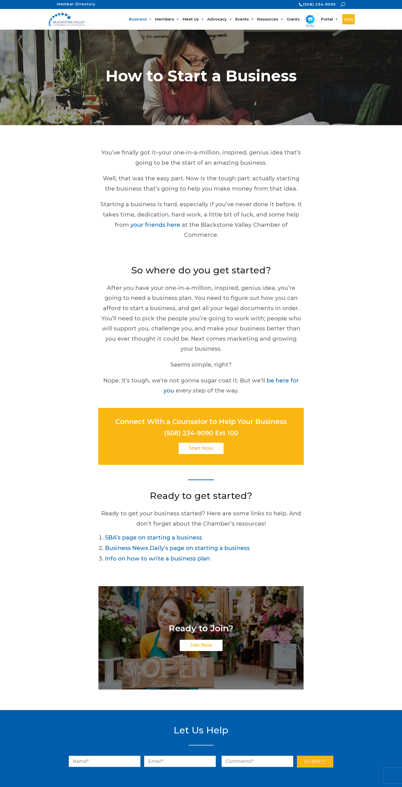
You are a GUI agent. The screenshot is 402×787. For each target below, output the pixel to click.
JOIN (348, 19)
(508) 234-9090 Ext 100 (201, 433)
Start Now (201, 448)
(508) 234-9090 (319, 4)
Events (244, 19)
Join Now (201, 645)
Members (167, 19)
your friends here (155, 224)
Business (140, 19)
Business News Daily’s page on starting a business (177, 548)
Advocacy (219, 19)
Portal (329, 19)
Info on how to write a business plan (157, 558)
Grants (293, 19)
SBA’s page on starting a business (153, 537)
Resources (270, 19)
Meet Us (193, 19)
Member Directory (76, 4)
